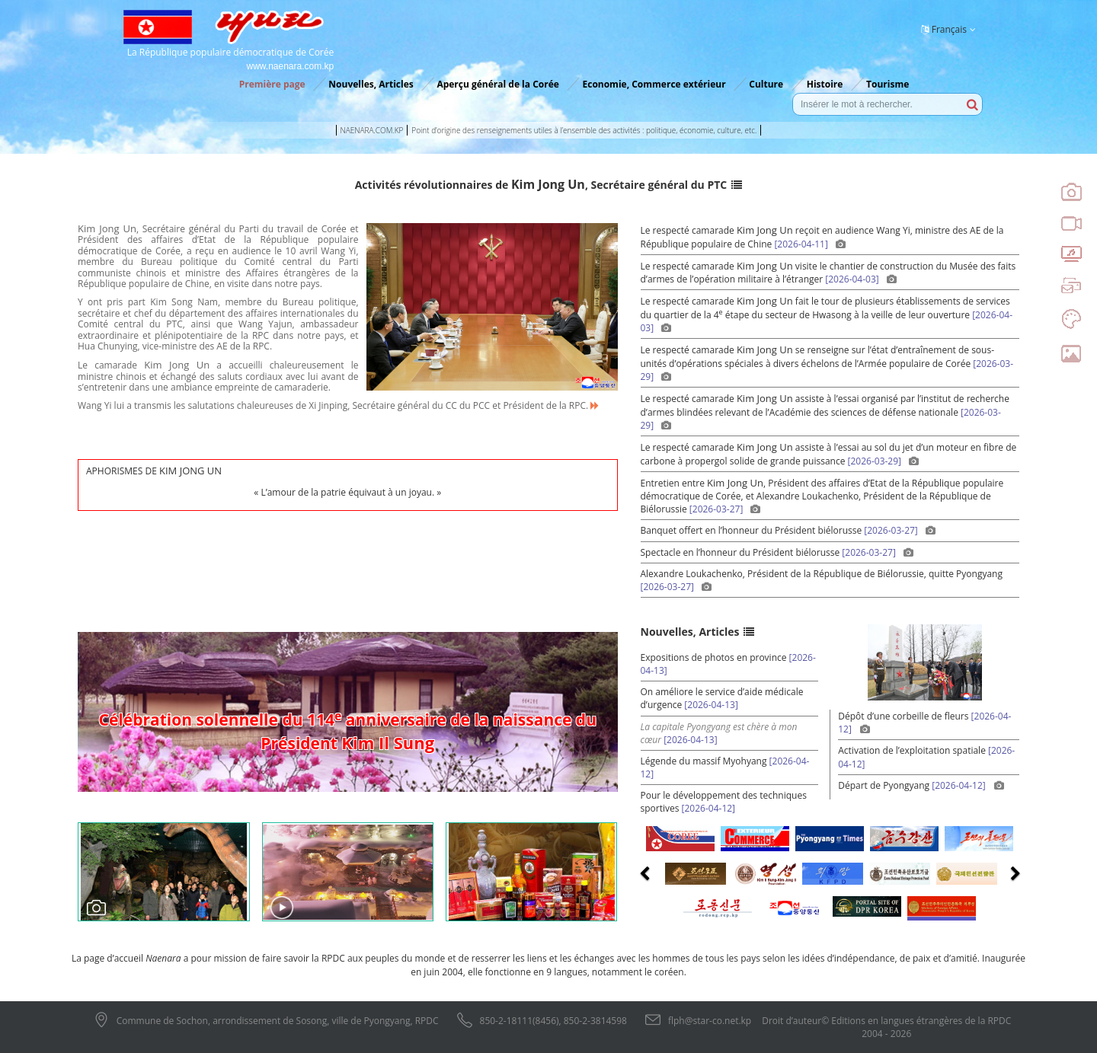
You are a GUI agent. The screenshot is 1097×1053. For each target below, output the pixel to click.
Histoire (825, 84)
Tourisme (887, 84)
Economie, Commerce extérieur (653, 84)
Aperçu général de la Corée (497, 84)
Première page (272, 84)
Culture (766, 84)
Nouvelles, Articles (370, 84)
